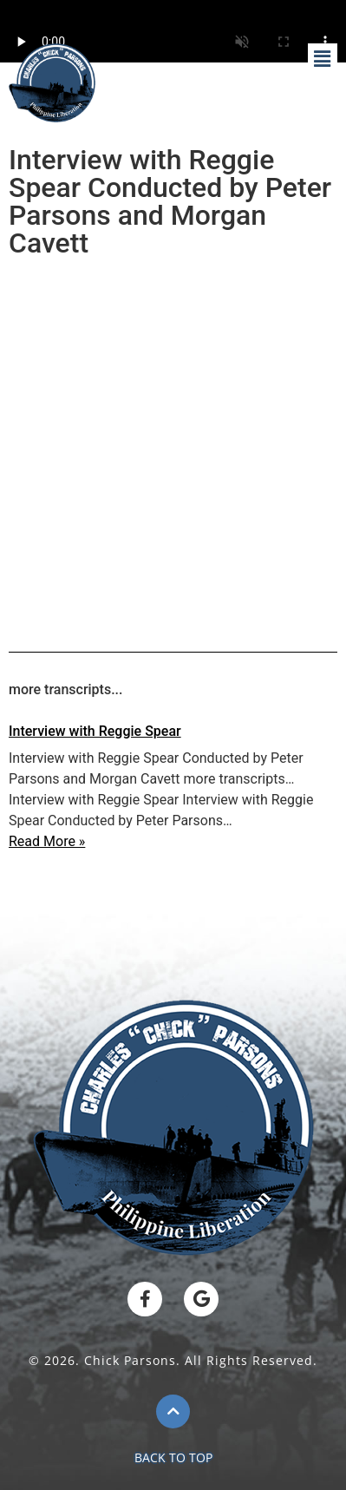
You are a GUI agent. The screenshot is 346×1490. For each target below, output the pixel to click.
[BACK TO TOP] (173, 1411)
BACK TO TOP (173, 1457)
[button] (322, 59)
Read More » (47, 841)
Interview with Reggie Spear (95, 731)
